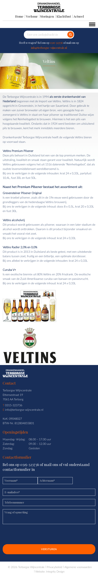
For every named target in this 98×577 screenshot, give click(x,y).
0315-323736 (56, 42)
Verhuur (32, 16)
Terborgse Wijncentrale (31, 567)
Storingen (47, 16)
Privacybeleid (54, 567)
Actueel (78, 16)
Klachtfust (64, 16)
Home (19, 16)
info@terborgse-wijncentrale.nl (49, 48)
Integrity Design (55, 571)
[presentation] (30, 535)
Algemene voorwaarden (78, 567)
